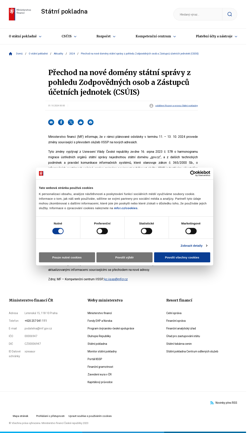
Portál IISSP (95, 359)
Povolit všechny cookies (183, 244)
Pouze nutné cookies (65, 244)
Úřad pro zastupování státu (183, 336)
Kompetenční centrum (153, 36)
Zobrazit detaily (194, 232)
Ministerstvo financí (100, 313)
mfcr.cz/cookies (95, 195)
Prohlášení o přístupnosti (50, 416)
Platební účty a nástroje (214, 36)
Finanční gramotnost (100, 366)
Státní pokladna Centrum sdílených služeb (192, 351)
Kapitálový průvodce (100, 382)
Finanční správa (176, 320)
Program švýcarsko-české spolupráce (111, 328)
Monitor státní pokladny (102, 351)
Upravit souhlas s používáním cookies (90, 416)
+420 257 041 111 (36, 320)
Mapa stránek (20, 416)
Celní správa (173, 313)
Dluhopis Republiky (99, 336)
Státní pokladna (64, 12)
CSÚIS (67, 36)
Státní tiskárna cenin (179, 343)
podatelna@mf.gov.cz (38, 328)
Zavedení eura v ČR (100, 374)
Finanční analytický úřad (181, 328)
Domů (19, 53)
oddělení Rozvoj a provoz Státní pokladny (176, 106)
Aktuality (58, 53)
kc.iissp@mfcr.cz (116, 279)
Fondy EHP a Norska (100, 320)
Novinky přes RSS (223, 402)
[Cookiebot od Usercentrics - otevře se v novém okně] (195, 161)
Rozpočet (103, 36)
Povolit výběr (124, 244)
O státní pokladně (23, 36)
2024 (72, 53)
